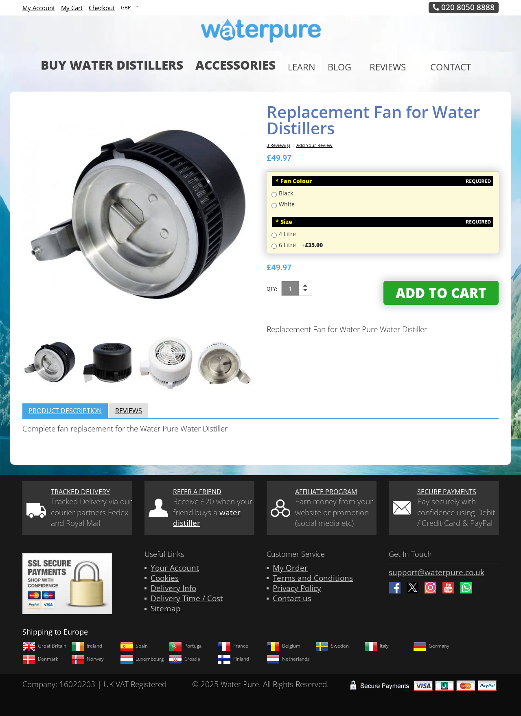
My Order (290, 568)
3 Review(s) (278, 145)
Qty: (272, 288)
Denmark (40, 659)
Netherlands (288, 659)
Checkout (102, 8)
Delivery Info (173, 588)
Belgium (283, 646)
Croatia (184, 659)
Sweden (332, 646)
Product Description (65, 410)
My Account (38, 8)
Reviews (128, 410)
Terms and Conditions (313, 578)
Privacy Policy (297, 588)
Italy (376, 646)
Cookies (165, 578)
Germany (431, 646)
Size (283, 222)
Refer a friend (197, 491)
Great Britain (44, 646)
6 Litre (301, 245)
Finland (233, 659)
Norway (87, 659)
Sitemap (166, 608)
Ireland (86, 646)
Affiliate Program (326, 491)
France (233, 646)
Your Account (175, 568)
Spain (134, 646)
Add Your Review (314, 145)
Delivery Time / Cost (187, 598)
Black (286, 193)
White (287, 204)
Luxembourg (142, 659)
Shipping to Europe (55, 632)
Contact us (292, 598)
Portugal (186, 646)
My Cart (72, 8)
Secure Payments (446, 491)
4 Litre (287, 234)
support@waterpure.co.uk (436, 572)
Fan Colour (293, 181)
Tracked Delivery (80, 491)
